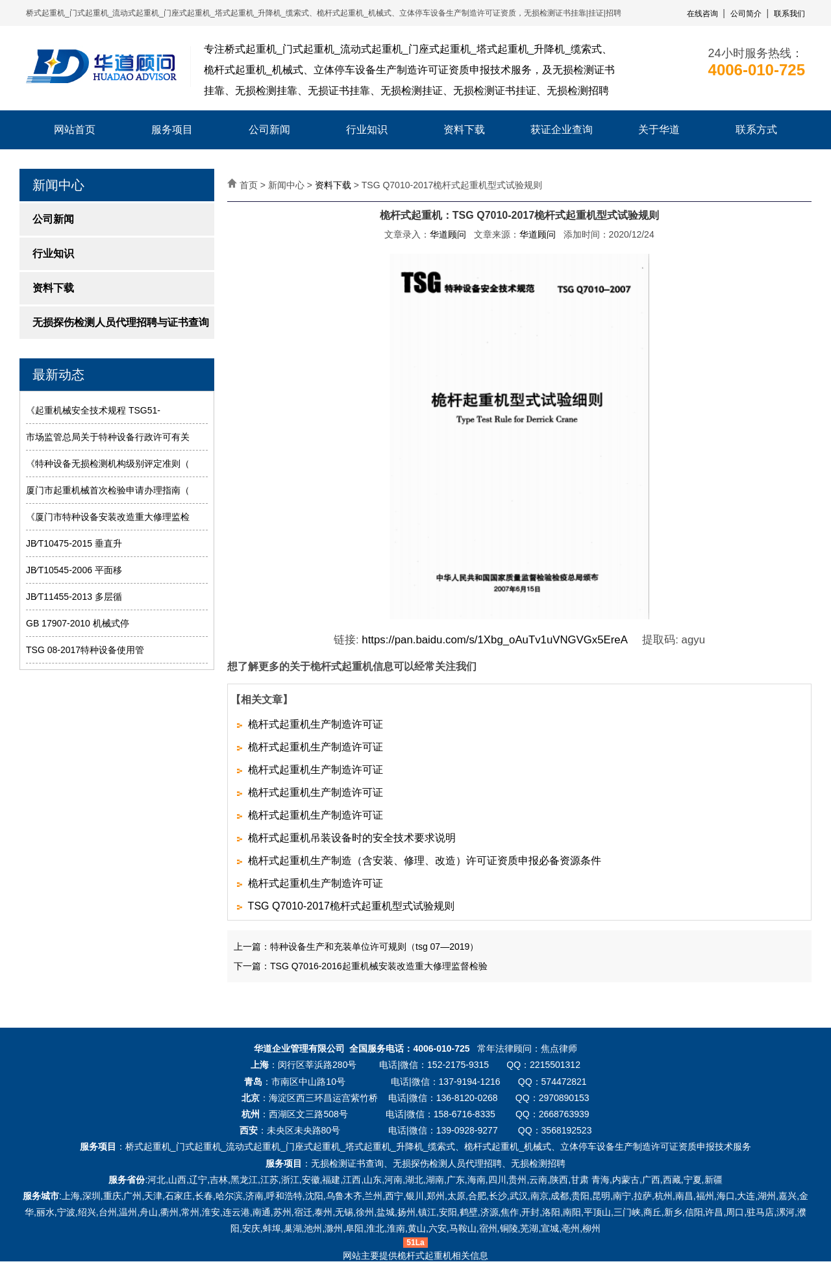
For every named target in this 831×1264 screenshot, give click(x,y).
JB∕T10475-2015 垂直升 (74, 543)
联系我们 (789, 13)
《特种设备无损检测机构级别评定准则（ (108, 463)
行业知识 (367, 129)
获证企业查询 (561, 129)
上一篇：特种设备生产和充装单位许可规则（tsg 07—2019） (356, 946)
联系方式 (756, 129)
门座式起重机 (313, 1146)
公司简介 (746, 13)
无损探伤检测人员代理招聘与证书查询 (120, 322)
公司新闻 (269, 129)
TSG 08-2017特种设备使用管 (85, 650)
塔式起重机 (368, 1146)
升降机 (409, 1146)
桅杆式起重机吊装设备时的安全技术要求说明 (352, 837)
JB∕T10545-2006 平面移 (74, 570)
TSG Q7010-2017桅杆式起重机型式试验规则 (351, 905)
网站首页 (74, 129)
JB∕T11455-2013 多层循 (74, 596)
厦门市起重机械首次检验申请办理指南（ (108, 490)
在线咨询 (702, 13)
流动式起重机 (253, 1146)
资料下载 (464, 129)
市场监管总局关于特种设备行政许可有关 (108, 437)
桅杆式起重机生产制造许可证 (315, 724)
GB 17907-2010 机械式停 (77, 623)
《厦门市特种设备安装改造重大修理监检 (108, 517)
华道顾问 (448, 234)
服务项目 (172, 129)
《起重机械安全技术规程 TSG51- (93, 410)
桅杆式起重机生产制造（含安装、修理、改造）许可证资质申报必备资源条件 (424, 860)
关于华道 (659, 129)
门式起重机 (198, 1146)
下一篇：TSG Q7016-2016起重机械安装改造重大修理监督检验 (361, 966)
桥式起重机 (148, 1146)
